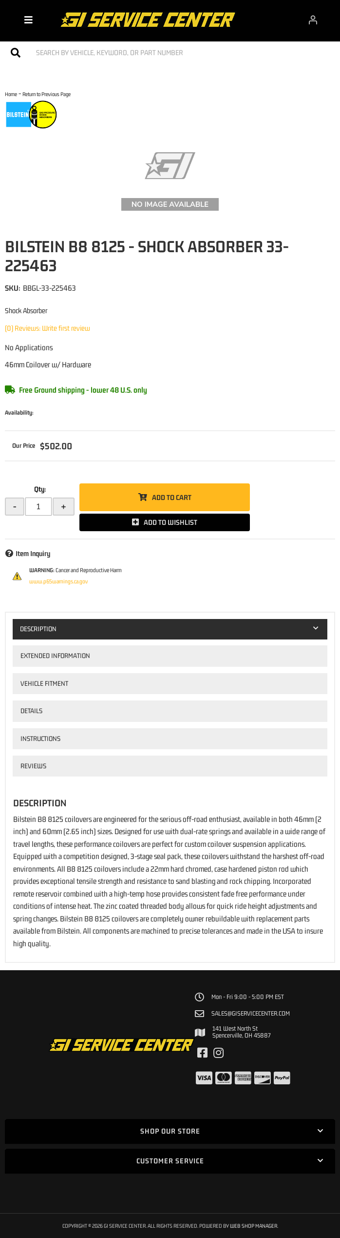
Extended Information (55, 655)
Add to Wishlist (170, 522)
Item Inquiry (33, 553)
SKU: (12, 287)
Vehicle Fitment (44, 683)
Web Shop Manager (253, 1225)
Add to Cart (171, 497)
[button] (170, 52)
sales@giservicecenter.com (250, 1013)
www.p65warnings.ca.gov (58, 581)
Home (11, 94)
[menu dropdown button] (28, 19)
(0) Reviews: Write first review (47, 328)
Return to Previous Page (46, 94)
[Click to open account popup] (313, 19)
